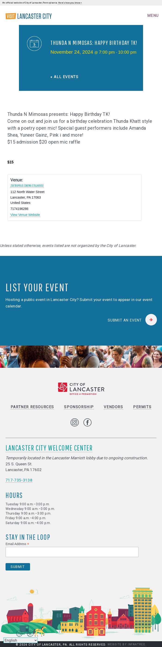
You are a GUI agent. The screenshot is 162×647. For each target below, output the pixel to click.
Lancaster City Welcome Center (49, 447)
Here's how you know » (70, 3)
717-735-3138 (19, 480)
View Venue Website (25, 215)
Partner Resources (32, 407)
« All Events (64, 77)
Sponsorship (79, 407)
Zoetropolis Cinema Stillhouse (27, 185)
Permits (142, 407)
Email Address (17, 544)
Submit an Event (125, 320)
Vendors (113, 407)
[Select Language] (20, 640)
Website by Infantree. (127, 644)
